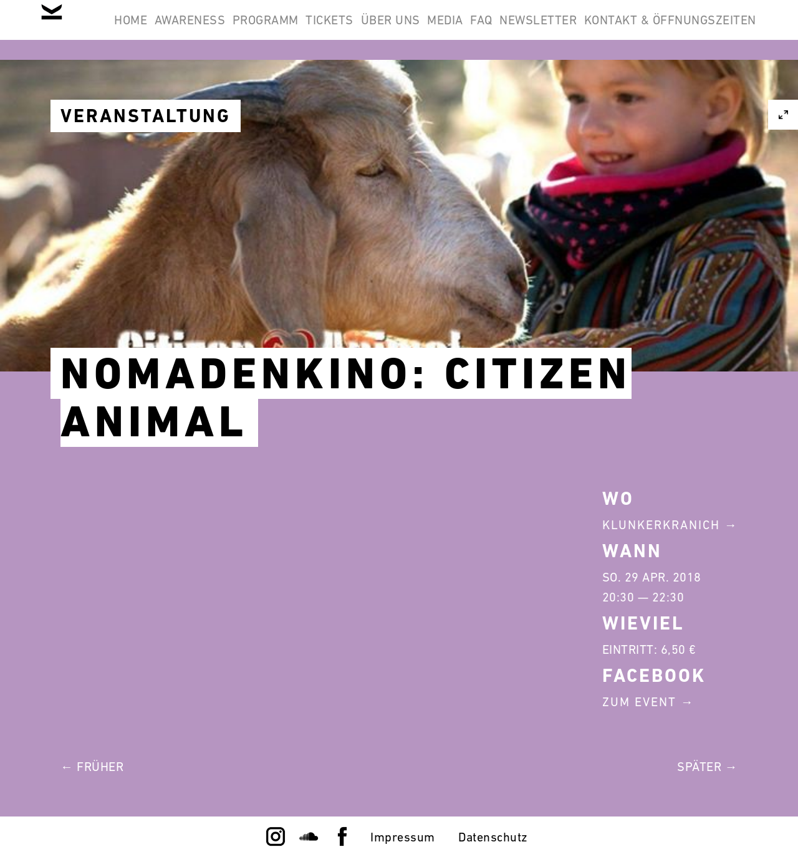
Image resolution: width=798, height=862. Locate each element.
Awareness (264, 30)
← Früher (91, 766)
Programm (356, 30)
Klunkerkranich (661, 525)
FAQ (636, 30)
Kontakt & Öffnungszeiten (662, 90)
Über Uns (513, 30)
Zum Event (639, 702)
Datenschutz (493, 837)
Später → (707, 766)
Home (189, 30)
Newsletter (709, 30)
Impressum (402, 837)
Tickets (437, 30)
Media (584, 30)
